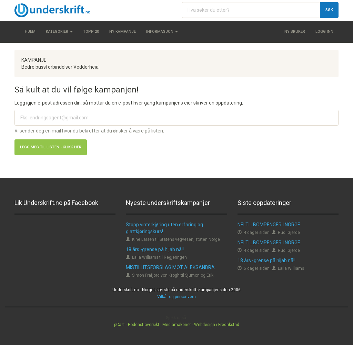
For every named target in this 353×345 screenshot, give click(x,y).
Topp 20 (91, 31)
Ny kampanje (122, 31)
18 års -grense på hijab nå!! (155, 249)
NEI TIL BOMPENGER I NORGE (269, 224)
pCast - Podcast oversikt (136, 324)
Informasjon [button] (162, 31)
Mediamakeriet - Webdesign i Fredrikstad (200, 324)
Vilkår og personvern (176, 296)
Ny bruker (294, 31)
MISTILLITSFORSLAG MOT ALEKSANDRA (170, 267)
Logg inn (324, 31)
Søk (329, 10)
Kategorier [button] (59, 31)
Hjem (30, 31)
